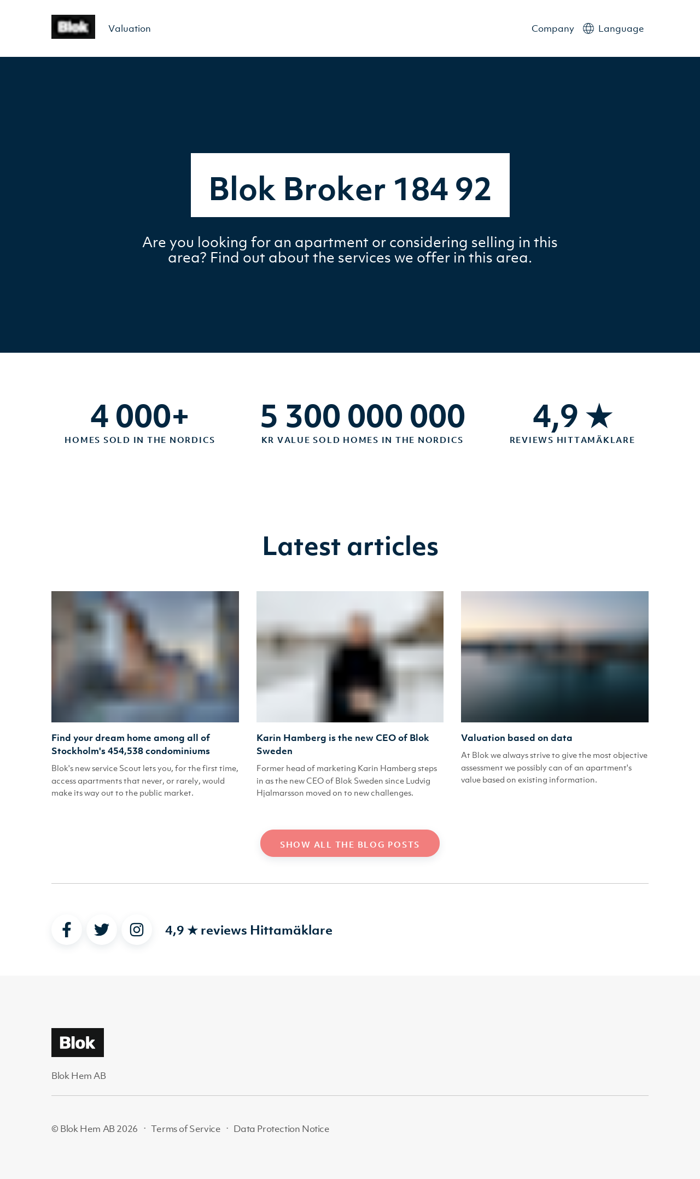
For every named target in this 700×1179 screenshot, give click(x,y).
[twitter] (101, 929)
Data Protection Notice (281, 1129)
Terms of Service (186, 1129)
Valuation (129, 28)
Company (553, 28)
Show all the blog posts (350, 844)
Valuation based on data (517, 738)
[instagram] (136, 929)
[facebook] (66, 929)
